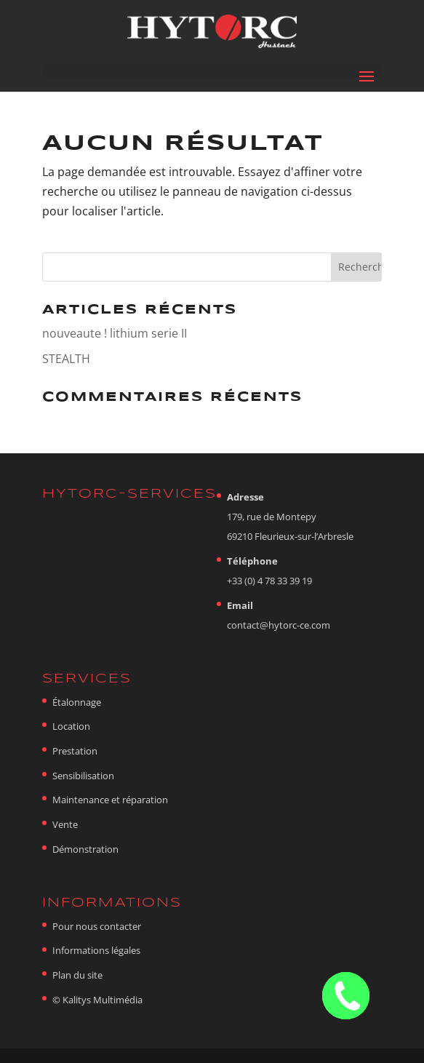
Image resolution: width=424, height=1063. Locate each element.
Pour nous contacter (96, 926)
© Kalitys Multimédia (97, 999)
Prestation (74, 750)
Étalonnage (76, 702)
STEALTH (66, 359)
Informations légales (96, 950)
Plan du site (77, 975)
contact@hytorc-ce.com (278, 625)
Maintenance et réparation (110, 799)
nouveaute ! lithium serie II (114, 333)
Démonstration (85, 849)
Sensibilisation (83, 775)
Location (71, 726)
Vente (65, 824)
